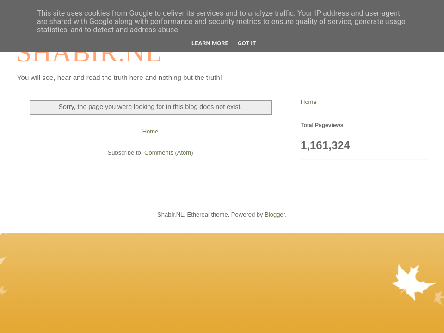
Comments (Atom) (168, 152)
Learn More (209, 43)
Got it (247, 43)
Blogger (275, 214)
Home (150, 131)
